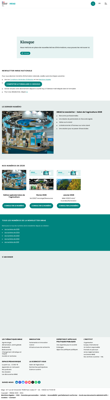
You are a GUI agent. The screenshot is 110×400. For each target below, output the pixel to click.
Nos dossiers (6, 372)
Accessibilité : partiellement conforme (62, 395)
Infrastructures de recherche (39, 347)
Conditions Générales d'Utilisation (22, 80)
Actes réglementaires (91, 352)
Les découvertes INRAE (10, 374)
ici (27, 92)
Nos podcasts (6, 370)
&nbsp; (55, 296)
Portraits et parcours (91, 350)
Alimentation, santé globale (11, 345)
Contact (12, 398)
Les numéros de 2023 (12, 236)
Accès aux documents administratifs (93, 395)
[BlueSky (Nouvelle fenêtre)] (23, 382)
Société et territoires (9, 356)
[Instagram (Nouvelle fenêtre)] (26, 382)
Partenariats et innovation (38, 343)
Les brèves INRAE (89, 354)
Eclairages (60, 347)
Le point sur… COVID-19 (10, 365)
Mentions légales (7, 395)
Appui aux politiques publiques (67, 350)
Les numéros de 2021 (12, 242)
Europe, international (91, 345)
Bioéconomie (6, 350)
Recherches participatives (38, 367)
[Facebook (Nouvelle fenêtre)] (19, 382)
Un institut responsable (92, 347)
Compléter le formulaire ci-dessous (23, 84)
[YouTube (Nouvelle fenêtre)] (29, 382)
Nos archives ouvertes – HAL (93, 357)
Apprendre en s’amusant (10, 367)
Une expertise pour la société (67, 345)
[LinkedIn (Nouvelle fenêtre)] (16, 382)
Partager (25, 53)
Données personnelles (30, 395)
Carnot (31, 345)
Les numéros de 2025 (12, 229)
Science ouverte (35, 370)
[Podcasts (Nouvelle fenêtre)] (39, 382)
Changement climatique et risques (11, 353)
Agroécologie (6, 343)
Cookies (4, 398)
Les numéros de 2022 (12, 239)
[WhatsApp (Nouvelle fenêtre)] (36, 382)
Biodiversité (6, 347)
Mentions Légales (45, 80)
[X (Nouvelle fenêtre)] (32, 382)
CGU (17, 395)
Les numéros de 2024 (12, 232)
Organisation (88, 343)
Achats (43, 395)
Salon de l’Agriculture (36, 365)
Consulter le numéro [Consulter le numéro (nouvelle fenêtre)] (14, 206)
